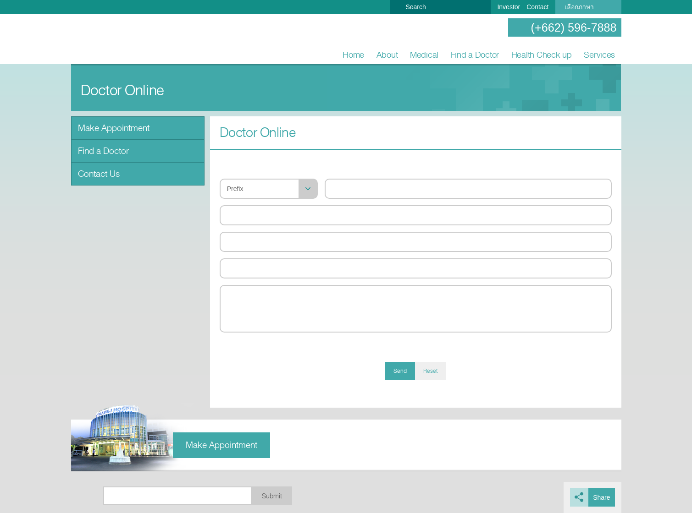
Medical (424, 54)
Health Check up (541, 54)
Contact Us (99, 174)
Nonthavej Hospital (101, 39)
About (387, 54)
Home (353, 54)
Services (599, 54)
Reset (430, 371)
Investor (508, 7)
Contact (537, 7)
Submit (272, 496)
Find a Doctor (475, 54)
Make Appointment (113, 128)
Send (400, 371)
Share (601, 497)
